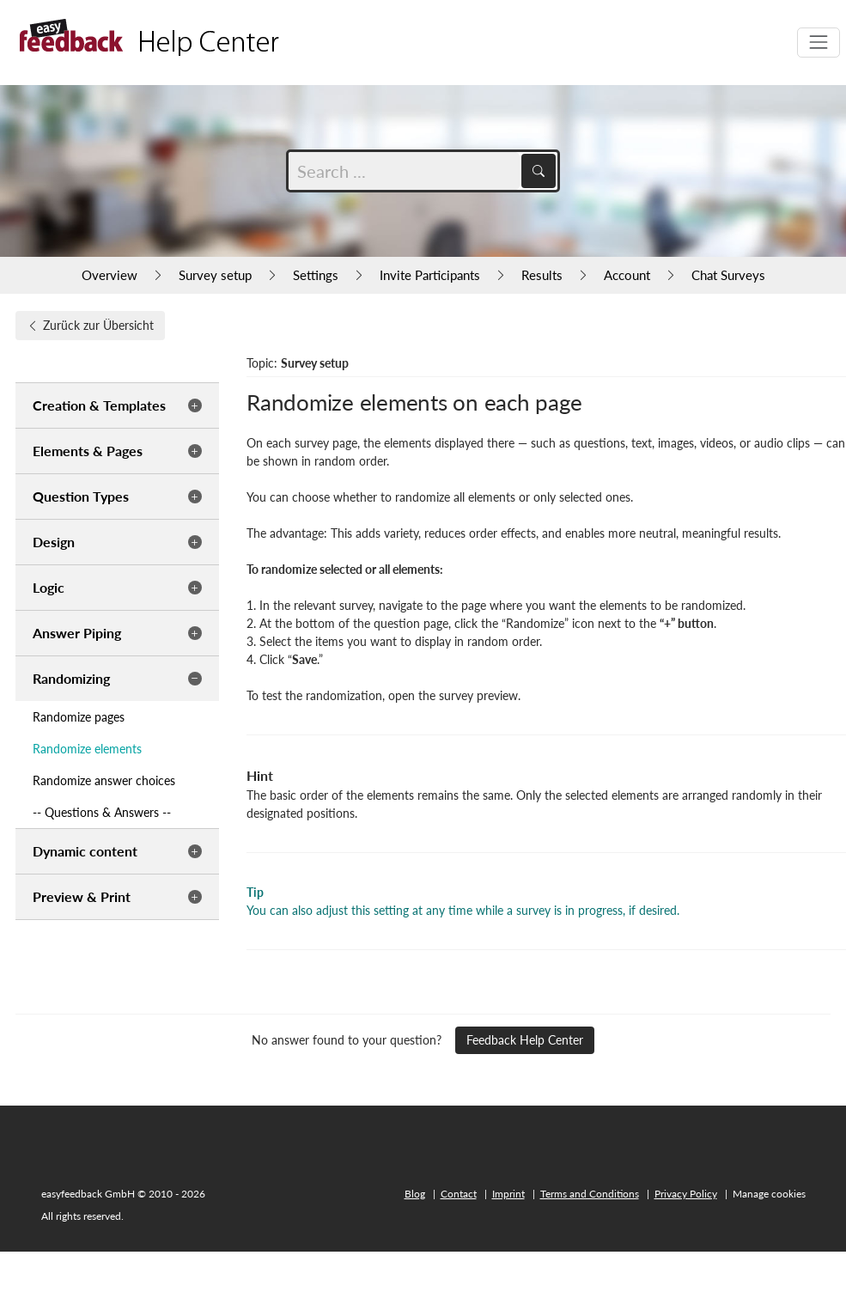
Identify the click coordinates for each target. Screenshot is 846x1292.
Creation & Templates (99, 405)
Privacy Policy (685, 1193)
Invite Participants (430, 275)
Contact (459, 1193)
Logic (48, 587)
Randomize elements (87, 748)
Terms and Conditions (589, 1193)
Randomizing (71, 678)
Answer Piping (77, 633)
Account (627, 275)
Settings (315, 275)
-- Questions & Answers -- (102, 812)
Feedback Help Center (524, 1040)
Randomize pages (79, 717)
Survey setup (215, 275)
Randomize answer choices (104, 780)
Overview (109, 275)
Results (542, 275)
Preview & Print (82, 896)
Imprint (508, 1193)
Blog (415, 1193)
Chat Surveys (728, 275)
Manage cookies (769, 1193)
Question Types (81, 496)
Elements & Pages (88, 450)
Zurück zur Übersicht (90, 325)
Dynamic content (85, 851)
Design (54, 541)
